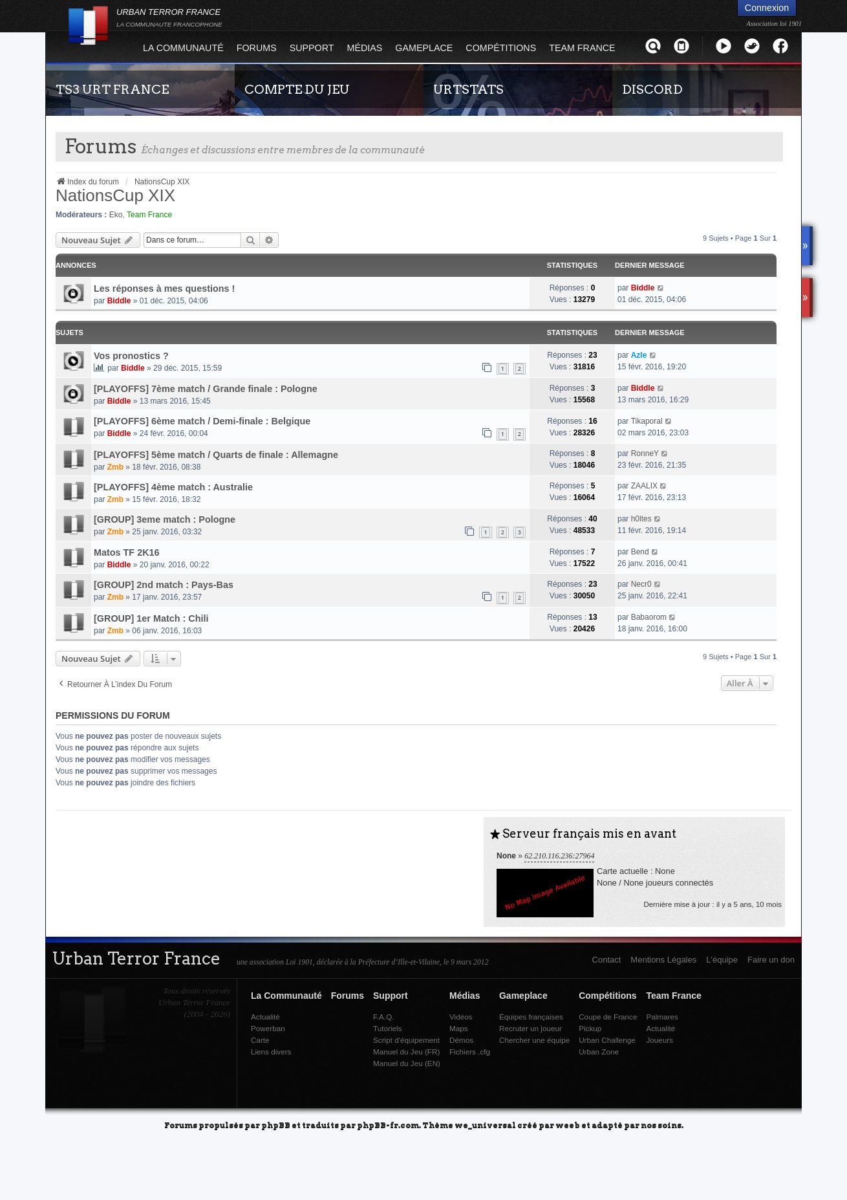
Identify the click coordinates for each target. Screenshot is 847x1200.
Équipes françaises (531, 1016)
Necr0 (641, 584)
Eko (116, 214)
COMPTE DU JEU (297, 89)
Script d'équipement (406, 1040)
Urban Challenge (607, 1040)
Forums (257, 48)
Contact (606, 960)
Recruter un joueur (530, 1028)
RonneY (645, 453)
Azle (639, 355)
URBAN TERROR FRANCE (169, 17)
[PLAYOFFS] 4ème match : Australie (173, 487)
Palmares (662, 1016)
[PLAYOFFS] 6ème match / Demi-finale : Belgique (202, 421)
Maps (458, 1028)
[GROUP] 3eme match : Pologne (164, 519)
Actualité (265, 1016)
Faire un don (771, 960)
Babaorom (649, 617)
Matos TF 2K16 (127, 552)
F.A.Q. (383, 1016)
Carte (260, 1040)
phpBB (275, 1124)
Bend (640, 551)
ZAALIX (644, 485)
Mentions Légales (663, 960)
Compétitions (501, 48)
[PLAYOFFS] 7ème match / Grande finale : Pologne (205, 389)
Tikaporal (647, 421)
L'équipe (722, 960)
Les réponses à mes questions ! (164, 288)
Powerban (268, 1028)
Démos (461, 1040)
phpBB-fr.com (388, 1124)
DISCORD (652, 89)
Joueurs (659, 1040)
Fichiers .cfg (469, 1051)
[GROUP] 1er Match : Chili (151, 618)
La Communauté (183, 48)
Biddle (119, 300)
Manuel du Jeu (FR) (406, 1051)
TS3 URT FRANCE (112, 89)
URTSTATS (468, 89)
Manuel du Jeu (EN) (406, 1063)
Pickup (590, 1028)
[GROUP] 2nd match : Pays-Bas (163, 585)
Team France (582, 48)
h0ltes (641, 518)
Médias (365, 48)
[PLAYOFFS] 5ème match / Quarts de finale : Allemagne (216, 455)
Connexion (767, 8)
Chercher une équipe (534, 1040)
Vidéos (461, 1016)
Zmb (115, 467)
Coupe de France (608, 1016)
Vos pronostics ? (131, 356)
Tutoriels (387, 1028)
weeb (567, 1124)
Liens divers (271, 1051)
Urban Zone (599, 1051)
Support (312, 48)
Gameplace (424, 48)
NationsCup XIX (115, 195)
